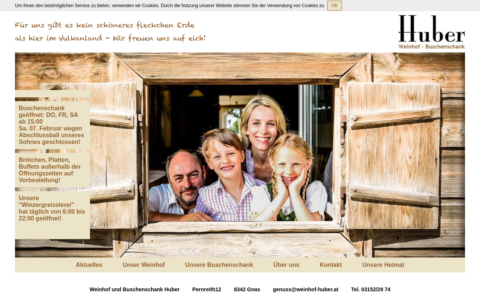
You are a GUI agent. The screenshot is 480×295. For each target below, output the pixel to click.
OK (335, 5)
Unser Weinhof (144, 265)
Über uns (286, 265)
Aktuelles (89, 265)
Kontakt (331, 265)
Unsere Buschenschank (219, 265)
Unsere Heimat (383, 265)
